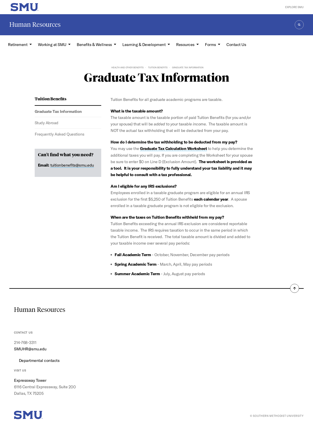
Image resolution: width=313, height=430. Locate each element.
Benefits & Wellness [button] (95, 44)
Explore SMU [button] (294, 7)
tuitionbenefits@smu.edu (72, 165)
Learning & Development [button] (144, 44)
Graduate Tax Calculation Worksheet (173, 148)
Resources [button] (185, 44)
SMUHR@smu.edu (30, 348)
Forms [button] (211, 44)
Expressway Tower (30, 380)
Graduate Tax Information (58, 111)
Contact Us (236, 44)
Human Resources (35, 24)
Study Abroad (46, 122)
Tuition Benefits (158, 67)
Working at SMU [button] (52, 44)
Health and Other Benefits (127, 67)
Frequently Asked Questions (59, 134)
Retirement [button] (18, 44)
